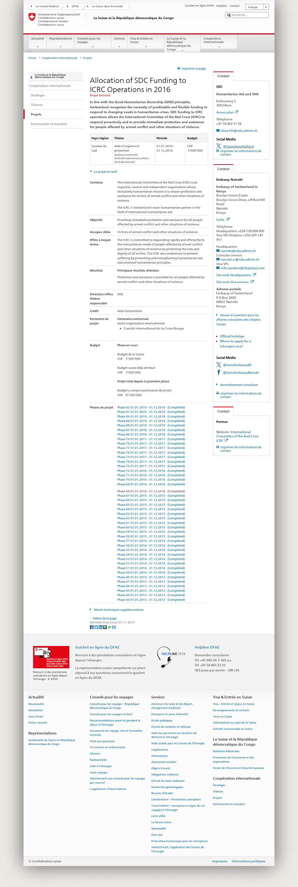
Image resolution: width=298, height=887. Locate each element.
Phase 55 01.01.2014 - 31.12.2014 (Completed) (151, 550)
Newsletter (35, 710)
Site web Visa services (235, 282)
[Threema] (105, 627)
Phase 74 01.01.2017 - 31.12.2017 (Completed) (151, 461)
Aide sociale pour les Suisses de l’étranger (178, 743)
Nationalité (158, 828)
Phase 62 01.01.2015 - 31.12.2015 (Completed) (151, 518)
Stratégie (219, 785)
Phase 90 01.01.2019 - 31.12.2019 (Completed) (151, 416)
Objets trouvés (160, 768)
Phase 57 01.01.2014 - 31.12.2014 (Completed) (151, 541)
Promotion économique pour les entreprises (179, 841)
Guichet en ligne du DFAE (97, 647)
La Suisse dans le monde (107, 6)
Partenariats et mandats (229, 803)
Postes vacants (37, 722)
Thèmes (218, 791)
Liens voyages (99, 772)
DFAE (75, 6)
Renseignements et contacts (231, 710)
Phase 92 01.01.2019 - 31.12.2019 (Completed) (151, 407)
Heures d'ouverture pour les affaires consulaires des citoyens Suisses (238, 319)
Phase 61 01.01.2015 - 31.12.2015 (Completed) (151, 523)
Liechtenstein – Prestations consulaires (176, 799)
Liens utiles (158, 816)
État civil (156, 834)
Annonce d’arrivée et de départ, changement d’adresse (172, 706)
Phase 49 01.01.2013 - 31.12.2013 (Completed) (151, 577)
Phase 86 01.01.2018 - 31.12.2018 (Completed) (151, 434)
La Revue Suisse (161, 822)
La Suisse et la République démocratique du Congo (182, 44)
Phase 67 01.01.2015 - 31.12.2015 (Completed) (151, 495)
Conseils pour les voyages (93, 43)
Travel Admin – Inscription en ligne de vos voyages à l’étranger (178, 807)
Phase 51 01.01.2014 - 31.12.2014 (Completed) (151, 568)
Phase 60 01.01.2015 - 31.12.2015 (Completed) (151, 527)
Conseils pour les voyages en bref (111, 714)
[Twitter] (96, 627)
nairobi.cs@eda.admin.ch (240, 259)
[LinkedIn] (101, 627)
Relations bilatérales (226, 751)
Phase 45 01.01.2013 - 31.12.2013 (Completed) (151, 590)
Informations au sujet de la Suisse (234, 722)
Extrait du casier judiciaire (168, 780)
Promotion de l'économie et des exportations (233, 759)
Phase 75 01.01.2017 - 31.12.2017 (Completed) (151, 457)
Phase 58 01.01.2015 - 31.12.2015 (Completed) (151, 536)
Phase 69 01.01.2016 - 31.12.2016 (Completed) (151, 484)
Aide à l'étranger (101, 766)
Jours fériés (35, 716)
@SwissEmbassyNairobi (241, 372)
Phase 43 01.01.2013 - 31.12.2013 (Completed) (151, 600)
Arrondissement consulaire (239, 385)
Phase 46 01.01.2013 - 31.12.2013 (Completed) (151, 586)
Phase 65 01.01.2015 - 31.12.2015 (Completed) (151, 504)
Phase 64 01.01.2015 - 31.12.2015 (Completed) (151, 509)
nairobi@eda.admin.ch (238, 251)
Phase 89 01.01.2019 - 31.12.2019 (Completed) (151, 421)
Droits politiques (162, 720)
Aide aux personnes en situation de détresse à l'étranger (174, 734)
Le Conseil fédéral (47, 6)
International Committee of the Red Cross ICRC (237, 436)
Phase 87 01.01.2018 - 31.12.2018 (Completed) (151, 430)
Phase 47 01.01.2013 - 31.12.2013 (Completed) (151, 581)
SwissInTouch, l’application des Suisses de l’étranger (177, 849)
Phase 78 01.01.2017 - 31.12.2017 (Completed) (151, 443)
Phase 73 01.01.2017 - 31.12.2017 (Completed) (151, 466)
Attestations (159, 755)
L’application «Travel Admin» (108, 789)
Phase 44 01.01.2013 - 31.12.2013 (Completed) (151, 595)
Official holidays (232, 336)
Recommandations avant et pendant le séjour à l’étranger (115, 722)
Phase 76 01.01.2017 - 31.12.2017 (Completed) (151, 452)
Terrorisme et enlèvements (107, 747)
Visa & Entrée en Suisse (146, 43)
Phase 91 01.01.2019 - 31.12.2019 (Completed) (151, 412)
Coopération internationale (219, 43)
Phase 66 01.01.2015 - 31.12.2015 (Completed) (151, 500)
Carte (223, 219)
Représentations (60, 43)
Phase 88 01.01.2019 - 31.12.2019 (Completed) (151, 425)
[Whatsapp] (110, 627)
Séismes (95, 753)
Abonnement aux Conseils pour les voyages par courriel (118, 780)
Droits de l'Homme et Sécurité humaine (238, 767)
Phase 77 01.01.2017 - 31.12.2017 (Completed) (151, 448)
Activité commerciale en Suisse (233, 729)
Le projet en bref (105, 171)
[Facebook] (92, 627)
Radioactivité (98, 759)
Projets (217, 797)
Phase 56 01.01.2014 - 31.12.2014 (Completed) (151, 545)
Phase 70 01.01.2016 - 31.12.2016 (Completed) (151, 479)
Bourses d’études (162, 793)
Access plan (227, 112)
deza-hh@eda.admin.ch (239, 131)
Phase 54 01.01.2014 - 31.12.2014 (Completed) (151, 554)
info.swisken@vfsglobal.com (243, 268)
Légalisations (159, 749)
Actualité (38, 43)
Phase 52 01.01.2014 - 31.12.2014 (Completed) (151, 563)
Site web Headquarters (236, 275)
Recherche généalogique (167, 786)
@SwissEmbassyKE (237, 365)
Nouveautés (36, 704)
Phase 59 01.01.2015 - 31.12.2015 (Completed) (151, 532)
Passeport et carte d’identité (169, 714)
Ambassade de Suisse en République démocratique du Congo (51, 742)
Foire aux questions (102, 741)
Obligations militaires (165, 774)
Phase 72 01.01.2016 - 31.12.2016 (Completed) (151, 470)
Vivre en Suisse (222, 716)
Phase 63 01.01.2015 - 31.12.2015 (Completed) (151, 514)
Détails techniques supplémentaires (118, 610)
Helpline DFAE (207, 647)
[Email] (114, 627)
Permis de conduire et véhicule (171, 726)
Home (32, 58)
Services (119, 43)
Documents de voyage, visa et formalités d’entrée (116, 732)
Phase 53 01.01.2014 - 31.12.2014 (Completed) (151, 559)
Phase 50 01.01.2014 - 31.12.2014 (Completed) (151, 572)
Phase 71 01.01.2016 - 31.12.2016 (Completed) (151, 475)
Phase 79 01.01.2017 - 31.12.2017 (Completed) (151, 439)
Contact (221, 76)
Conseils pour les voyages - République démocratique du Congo (114, 706)
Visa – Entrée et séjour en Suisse (233, 704)
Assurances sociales (163, 762)
